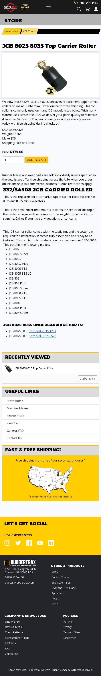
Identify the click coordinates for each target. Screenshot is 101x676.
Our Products (12, 31)
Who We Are (12, 621)
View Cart (13, 423)
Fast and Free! (25, 143)
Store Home (15, 401)
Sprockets (58, 593)
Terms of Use (71, 632)
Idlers (55, 604)
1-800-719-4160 (87, 3)
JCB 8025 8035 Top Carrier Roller (34, 368)
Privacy (67, 627)
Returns (68, 621)
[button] (79, 9)
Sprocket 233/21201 (42, 331)
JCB (13, 138)
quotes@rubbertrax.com (20, 582)
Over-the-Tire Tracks (64, 588)
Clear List (87, 379)
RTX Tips (10, 643)
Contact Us (14, 438)
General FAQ (15, 431)
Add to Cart (36, 160)
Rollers (56, 598)
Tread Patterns (14, 632)
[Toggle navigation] (48, 6)
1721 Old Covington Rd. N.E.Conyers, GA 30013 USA (22, 570)
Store (55, 571)
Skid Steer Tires (61, 582)
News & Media (14, 627)
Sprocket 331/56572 (42, 336)
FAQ (7, 648)
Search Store (15, 416)
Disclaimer (69, 637)
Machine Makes (17, 408)
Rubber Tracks (60, 577)
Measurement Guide (17, 637)
